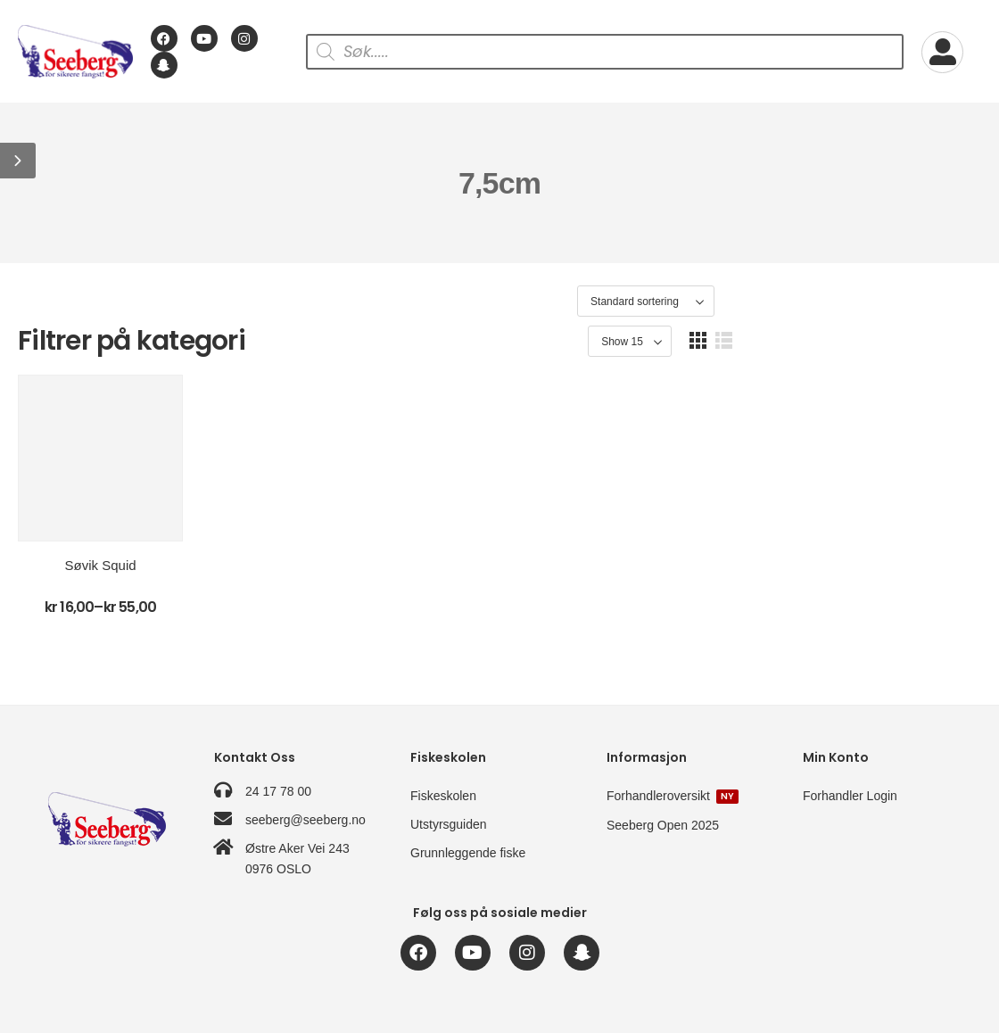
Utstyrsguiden (448, 824)
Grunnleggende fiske (467, 853)
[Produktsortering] (750, 302)
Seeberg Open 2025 (663, 825)
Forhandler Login (850, 796)
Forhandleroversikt (673, 796)
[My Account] (942, 52)
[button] (18, 160)
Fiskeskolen (443, 796)
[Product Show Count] (879, 302)
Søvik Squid (131, 588)
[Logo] (75, 51)
